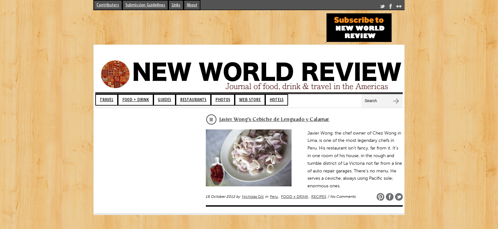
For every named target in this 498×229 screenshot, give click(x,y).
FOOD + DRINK (135, 99)
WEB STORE (250, 99)
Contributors (108, 5)
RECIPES (318, 196)
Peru (274, 196)
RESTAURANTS (193, 99)
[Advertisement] (209, 27)
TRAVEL (106, 99)
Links (176, 5)
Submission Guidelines (145, 5)
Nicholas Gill (253, 196)
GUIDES (164, 99)
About (192, 5)
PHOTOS (222, 99)
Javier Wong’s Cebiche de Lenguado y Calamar (274, 119)
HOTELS (277, 99)
